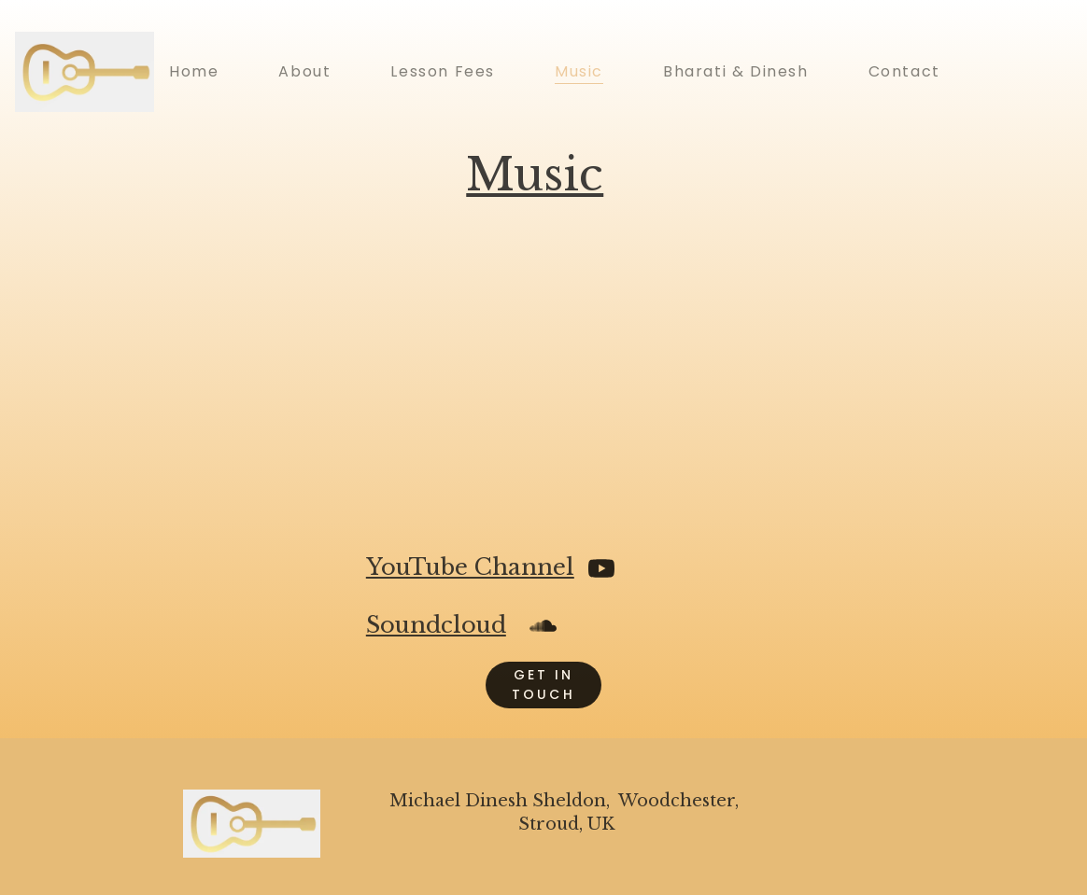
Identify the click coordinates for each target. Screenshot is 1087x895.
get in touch (543, 684)
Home (194, 71)
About (304, 71)
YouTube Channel (470, 566)
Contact (904, 71)
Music (579, 71)
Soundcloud (436, 624)
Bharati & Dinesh (736, 71)
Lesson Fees (442, 71)
